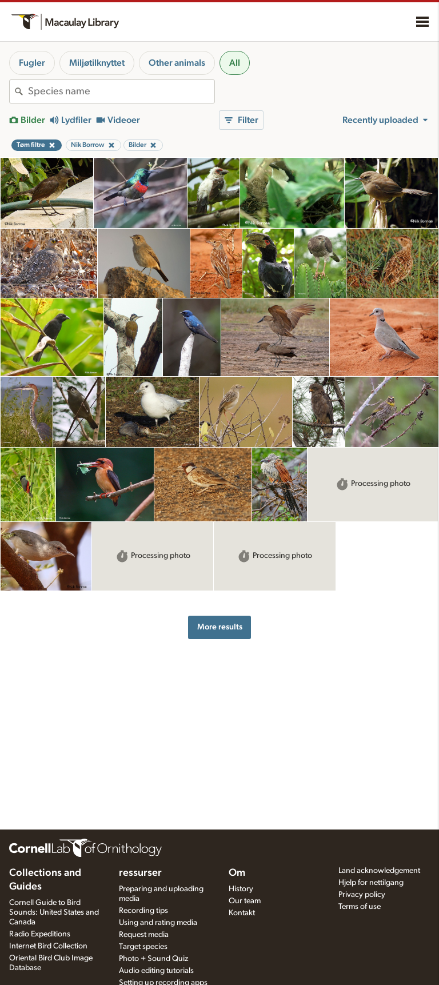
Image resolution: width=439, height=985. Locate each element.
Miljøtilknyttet (97, 62)
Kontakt (242, 913)
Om (237, 873)
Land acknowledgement (379, 871)
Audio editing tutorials (156, 971)
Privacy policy (361, 895)
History (241, 889)
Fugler (32, 62)
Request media (144, 935)
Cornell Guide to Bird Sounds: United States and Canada (54, 912)
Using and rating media (158, 923)
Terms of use (359, 907)
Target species (143, 947)
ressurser (140, 873)
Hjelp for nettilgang (371, 883)
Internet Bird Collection (48, 946)
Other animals (177, 62)
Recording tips (143, 911)
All (234, 62)
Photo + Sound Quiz (153, 959)
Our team (245, 901)
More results (219, 627)
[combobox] (121, 91)
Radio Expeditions (39, 934)
